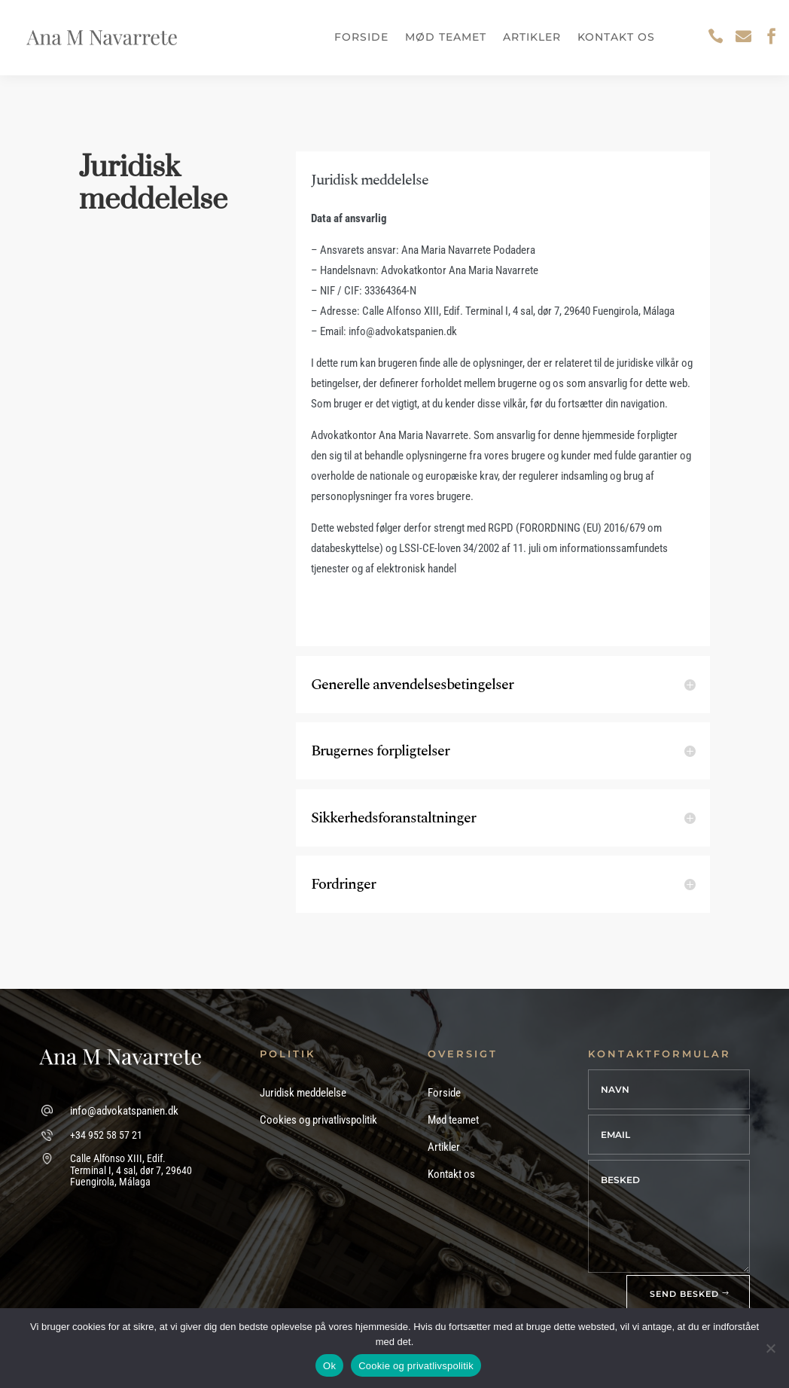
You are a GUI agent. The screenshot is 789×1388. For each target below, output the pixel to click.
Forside (361, 37)
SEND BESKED (684, 1294)
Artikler (532, 37)
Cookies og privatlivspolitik (318, 1120)
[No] (770, 1348)
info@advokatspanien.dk (124, 1111)
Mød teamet (445, 37)
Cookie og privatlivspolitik (416, 1365)
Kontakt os (616, 37)
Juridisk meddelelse (303, 1093)
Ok (329, 1365)
